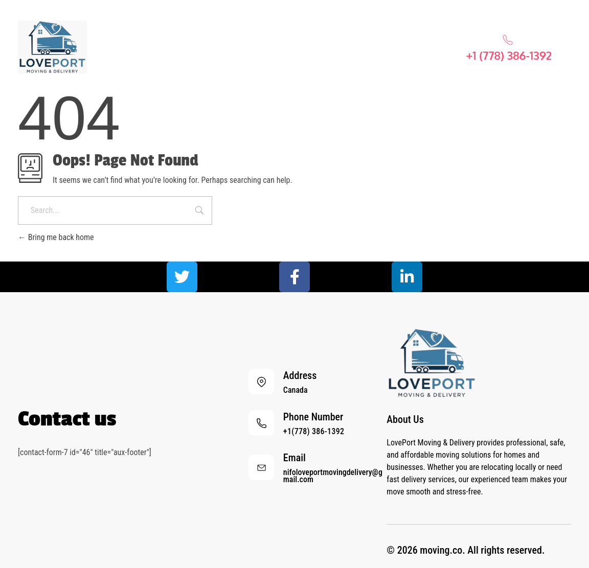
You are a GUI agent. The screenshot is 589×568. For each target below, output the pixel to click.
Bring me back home (56, 237)
